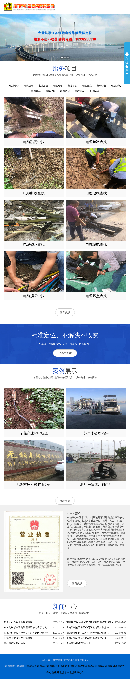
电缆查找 (87, 85)
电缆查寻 (36, 91)
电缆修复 (101, 85)
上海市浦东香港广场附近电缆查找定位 (86, 638)
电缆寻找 (72, 85)
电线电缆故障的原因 (14, 643)
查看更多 (65, 312)
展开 (127, 64)
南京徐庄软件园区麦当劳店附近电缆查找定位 (90, 622)
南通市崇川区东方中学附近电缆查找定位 (87, 633)
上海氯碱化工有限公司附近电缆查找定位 (87, 627)
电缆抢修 (65, 91)
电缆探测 (50, 91)
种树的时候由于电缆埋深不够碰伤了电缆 (25, 627)
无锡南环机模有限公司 (78, 643)
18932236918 (65, 353)
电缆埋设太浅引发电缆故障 (18, 638)
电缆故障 (28, 85)
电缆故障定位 (76, 672)
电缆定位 (43, 85)
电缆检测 (57, 85)
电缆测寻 (79, 91)
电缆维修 (14, 85)
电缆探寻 (94, 91)
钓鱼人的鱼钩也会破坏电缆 (18, 622)
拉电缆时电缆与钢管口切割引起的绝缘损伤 (26, 633)
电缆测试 (116, 85)
